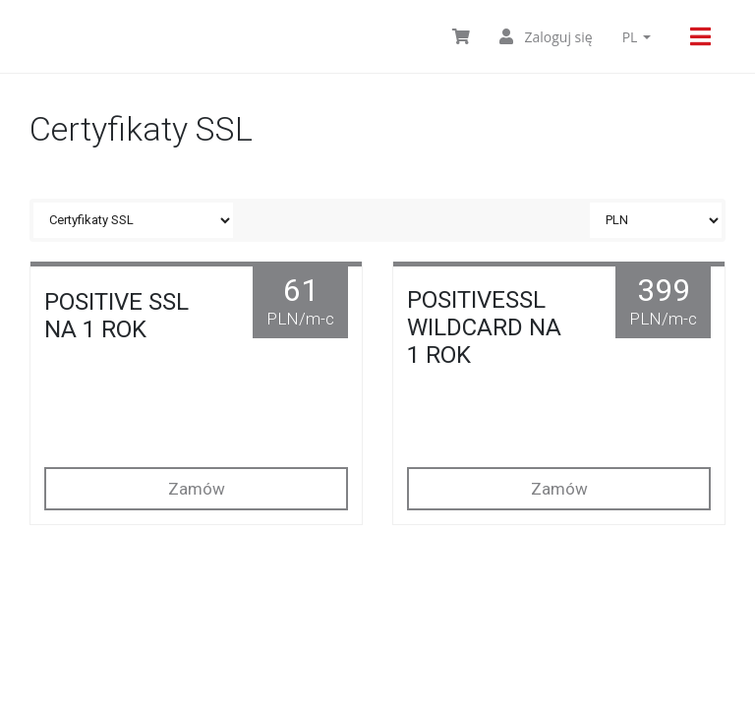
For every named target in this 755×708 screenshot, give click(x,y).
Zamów (196, 489)
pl (636, 37)
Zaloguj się (546, 37)
